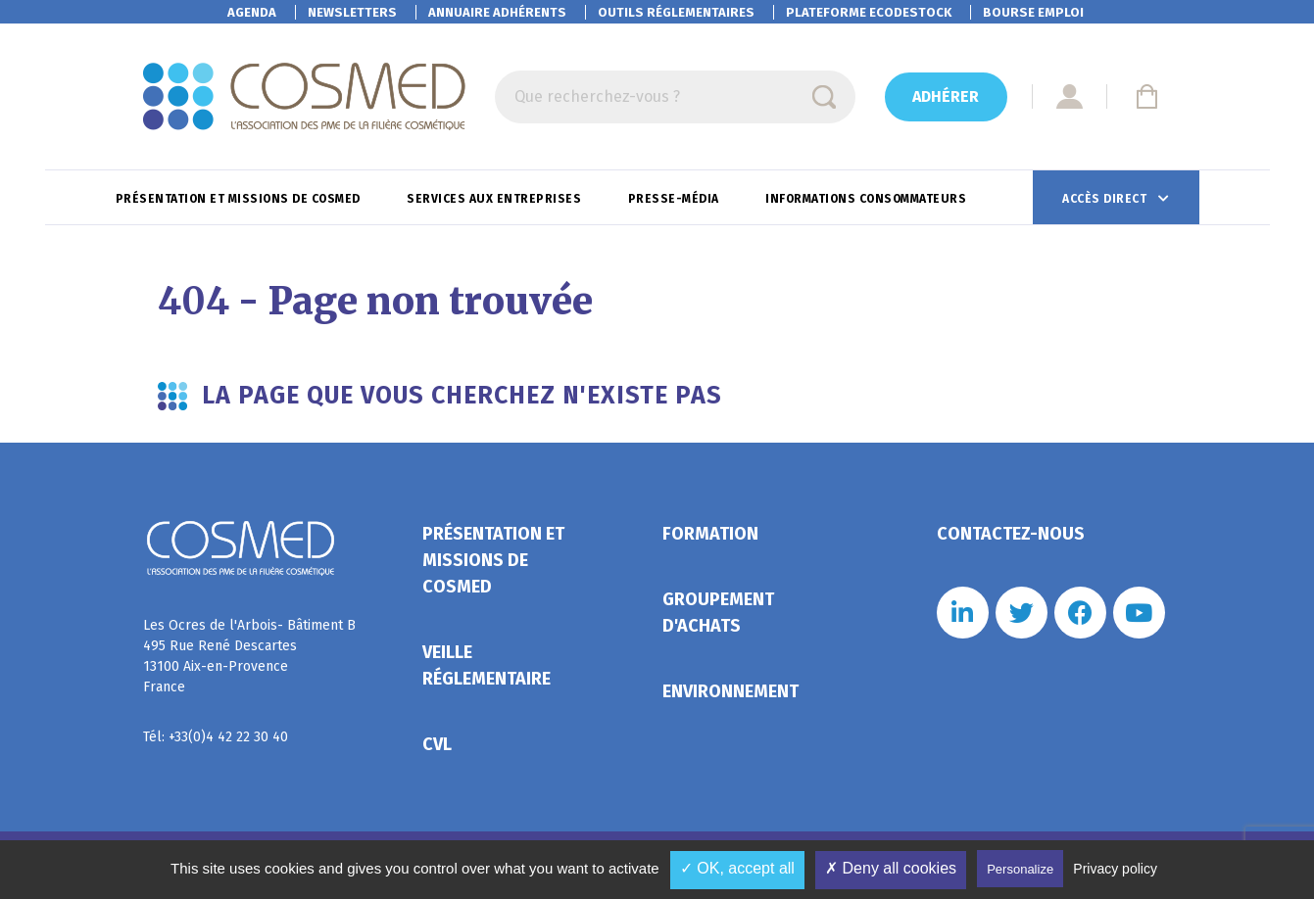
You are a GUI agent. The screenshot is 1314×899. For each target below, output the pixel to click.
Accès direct (1106, 199)
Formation (710, 533)
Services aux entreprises (496, 199)
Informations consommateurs (867, 199)
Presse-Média (675, 199)
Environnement (730, 691)
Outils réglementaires (676, 12)
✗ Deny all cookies (890, 868)
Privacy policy (1115, 868)
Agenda (251, 12)
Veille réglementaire (486, 665)
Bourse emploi (1033, 12)
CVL (437, 744)
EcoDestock (868, 12)
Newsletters (352, 12)
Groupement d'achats (718, 613)
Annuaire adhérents (497, 12)
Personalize (1020, 869)
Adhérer (945, 96)
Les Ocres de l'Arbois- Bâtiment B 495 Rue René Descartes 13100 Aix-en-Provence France (249, 656)
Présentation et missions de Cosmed (240, 199)
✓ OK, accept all (737, 868)
